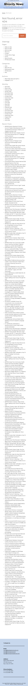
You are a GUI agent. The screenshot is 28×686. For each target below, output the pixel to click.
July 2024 (7, 118)
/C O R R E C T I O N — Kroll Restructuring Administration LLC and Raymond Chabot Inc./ (15, 522)
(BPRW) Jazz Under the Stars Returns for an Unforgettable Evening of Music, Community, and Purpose (15, 227)
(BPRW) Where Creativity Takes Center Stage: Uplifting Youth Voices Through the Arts (15, 241)
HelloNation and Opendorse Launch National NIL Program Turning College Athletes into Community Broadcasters (14, 565)
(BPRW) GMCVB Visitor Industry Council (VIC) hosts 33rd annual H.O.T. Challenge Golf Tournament (15, 134)
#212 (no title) (8, 50)
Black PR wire (8, 67)
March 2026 (8, 88)
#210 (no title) (8, 48)
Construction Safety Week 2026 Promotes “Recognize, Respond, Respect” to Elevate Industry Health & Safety (15, 150)
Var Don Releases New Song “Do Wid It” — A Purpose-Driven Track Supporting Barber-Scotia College (15, 561)
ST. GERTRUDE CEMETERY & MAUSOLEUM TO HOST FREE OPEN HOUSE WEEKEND (14, 327)
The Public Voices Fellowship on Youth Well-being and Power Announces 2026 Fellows (14, 505)
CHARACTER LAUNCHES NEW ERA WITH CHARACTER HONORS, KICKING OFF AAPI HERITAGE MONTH (15, 607)
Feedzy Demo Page (10, 55)
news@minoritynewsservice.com (11, 656)
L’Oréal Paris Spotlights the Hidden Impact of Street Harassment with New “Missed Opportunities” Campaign (15, 491)
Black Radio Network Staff (11, 78)
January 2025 (8, 109)
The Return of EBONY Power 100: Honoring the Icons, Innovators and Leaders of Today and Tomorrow (13, 304)
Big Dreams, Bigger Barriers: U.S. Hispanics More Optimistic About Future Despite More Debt (15, 376)
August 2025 (8, 99)
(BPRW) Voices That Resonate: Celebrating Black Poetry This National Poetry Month (14, 211)
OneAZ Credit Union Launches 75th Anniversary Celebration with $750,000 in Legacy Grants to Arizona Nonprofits (15, 577)
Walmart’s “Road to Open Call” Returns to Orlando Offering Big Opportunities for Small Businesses (15, 411)
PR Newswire (8, 71)
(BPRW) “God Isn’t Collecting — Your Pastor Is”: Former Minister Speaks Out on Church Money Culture (15, 231)
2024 (6, 66)
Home (6, 56)
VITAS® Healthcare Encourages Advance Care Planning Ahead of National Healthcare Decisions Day (15, 618)
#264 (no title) (8, 47)
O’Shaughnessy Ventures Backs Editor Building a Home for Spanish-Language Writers (14, 322)
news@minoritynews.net (9, 654)
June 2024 (7, 120)
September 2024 (9, 115)
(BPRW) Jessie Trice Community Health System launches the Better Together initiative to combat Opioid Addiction (14, 246)
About (11, 684)
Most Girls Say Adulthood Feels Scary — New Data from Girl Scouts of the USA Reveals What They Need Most (14, 495)
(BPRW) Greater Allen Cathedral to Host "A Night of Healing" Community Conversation (15, 236)
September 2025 (9, 98)
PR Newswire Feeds (10, 59)
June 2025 (7, 102)
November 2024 (9, 112)
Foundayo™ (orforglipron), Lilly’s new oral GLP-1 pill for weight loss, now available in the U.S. (15, 588)
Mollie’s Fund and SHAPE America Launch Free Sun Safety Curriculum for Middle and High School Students (15, 527)
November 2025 (9, 94)
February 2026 (8, 90)
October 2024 (8, 113)
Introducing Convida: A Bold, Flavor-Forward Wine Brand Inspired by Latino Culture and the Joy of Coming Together (15, 384)
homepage (5, 27)
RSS (6, 72)
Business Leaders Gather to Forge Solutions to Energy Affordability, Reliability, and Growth (13, 300)
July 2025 (7, 101)
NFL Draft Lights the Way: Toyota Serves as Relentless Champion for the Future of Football (15, 480)
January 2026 (8, 91)
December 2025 (9, 93)
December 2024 (9, 110)
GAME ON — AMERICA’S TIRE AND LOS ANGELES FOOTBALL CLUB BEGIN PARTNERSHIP (15, 623)
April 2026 (7, 86)
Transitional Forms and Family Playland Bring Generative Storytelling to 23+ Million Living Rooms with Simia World (15, 427)
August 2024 (8, 117)
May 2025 (7, 104)
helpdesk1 (7, 80)
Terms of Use (20, 684)
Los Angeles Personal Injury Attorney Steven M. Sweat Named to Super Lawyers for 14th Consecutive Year (14, 597)
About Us (7, 51)
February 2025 (8, 107)
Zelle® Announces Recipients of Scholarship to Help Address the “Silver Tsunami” (14, 435)
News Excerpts (8, 58)
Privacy (15, 684)
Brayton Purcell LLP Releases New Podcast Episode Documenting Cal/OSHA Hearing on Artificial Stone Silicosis (15, 416)
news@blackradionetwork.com (10, 652)
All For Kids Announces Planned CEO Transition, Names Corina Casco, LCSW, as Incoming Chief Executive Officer (15, 475)
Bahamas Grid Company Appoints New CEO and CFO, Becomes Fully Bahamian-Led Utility (15, 258)
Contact (7, 53)
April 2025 (7, 106)
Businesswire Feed (9, 69)
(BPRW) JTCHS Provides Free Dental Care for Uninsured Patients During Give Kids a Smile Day (15, 206)
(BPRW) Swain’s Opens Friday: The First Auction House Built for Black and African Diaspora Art (15, 222)
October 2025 (8, 96)
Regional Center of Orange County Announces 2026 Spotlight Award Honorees (13, 142)
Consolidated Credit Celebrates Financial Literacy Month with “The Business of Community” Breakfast (14, 593)
